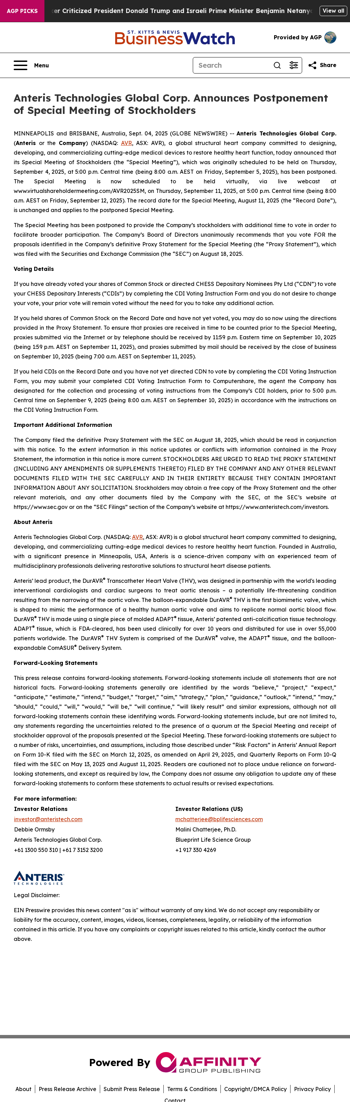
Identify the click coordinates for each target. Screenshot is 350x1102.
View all (333, 10)
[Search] (231, 65)
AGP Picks (22, 11)
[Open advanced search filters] (293, 65)
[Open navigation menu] (31, 65)
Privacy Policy (312, 1089)
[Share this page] (322, 65)
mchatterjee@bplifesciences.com (219, 819)
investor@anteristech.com (48, 819)
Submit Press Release (132, 1089)
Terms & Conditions (192, 1089)
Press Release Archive (67, 1089)
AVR (126, 143)
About (23, 1089)
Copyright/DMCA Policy (255, 1089)
